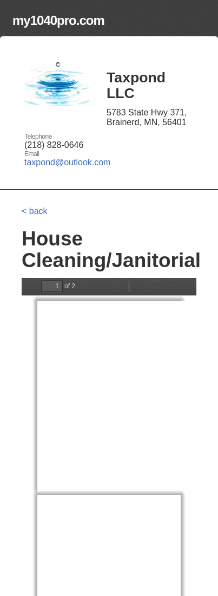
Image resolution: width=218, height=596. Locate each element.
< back (35, 211)
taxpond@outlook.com (67, 162)
